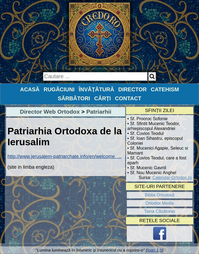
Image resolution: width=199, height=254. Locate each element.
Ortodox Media (159, 203)
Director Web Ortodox (50, 111)
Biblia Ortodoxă (159, 195)
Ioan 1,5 (154, 250)
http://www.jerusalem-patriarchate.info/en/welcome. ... (64, 156)
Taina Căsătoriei (159, 211)
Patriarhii (99, 111)
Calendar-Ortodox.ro (172, 177)
